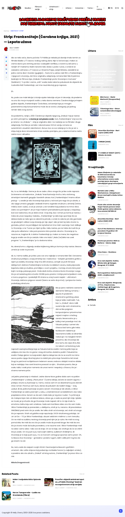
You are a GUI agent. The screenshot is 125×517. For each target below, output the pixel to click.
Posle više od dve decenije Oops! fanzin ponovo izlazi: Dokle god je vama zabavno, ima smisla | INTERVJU (110, 208)
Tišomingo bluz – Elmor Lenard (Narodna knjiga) (110, 110)
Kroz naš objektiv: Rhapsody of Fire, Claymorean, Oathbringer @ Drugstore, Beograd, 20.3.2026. (110, 286)
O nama (99, 7)
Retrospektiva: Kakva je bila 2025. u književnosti (109, 274)
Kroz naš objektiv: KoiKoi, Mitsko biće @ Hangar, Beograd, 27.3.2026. (108, 263)
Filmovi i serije (38, 7)
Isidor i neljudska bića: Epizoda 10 (27, 480)
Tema (90, 8)
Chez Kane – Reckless (107, 252)
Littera (68, 8)
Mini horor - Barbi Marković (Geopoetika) (110, 98)
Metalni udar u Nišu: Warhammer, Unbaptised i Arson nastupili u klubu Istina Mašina (110, 194)
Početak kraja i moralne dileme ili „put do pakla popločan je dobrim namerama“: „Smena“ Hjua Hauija (103, 77)
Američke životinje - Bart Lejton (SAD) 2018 (108, 131)
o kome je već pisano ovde (41, 119)
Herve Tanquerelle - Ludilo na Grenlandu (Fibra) (26, 493)
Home (6, 31)
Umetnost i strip (54, 7)
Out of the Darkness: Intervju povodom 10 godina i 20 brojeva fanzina (110, 231)
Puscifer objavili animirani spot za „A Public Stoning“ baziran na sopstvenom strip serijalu (69, 482)
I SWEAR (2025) (104, 142)
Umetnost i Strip (17, 31)
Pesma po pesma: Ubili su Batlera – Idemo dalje (109, 242)
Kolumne (79, 8)
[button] (6, 77)
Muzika (28, 8)
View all (81, 474)
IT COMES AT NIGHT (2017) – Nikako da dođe (109, 154)
